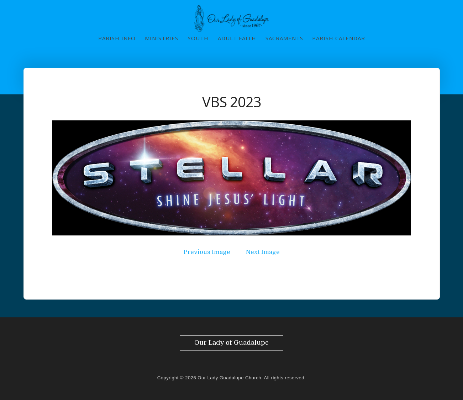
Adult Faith (237, 38)
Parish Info (117, 38)
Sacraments (284, 38)
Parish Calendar (338, 38)
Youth (198, 38)
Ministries (161, 38)
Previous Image (207, 252)
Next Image (263, 252)
